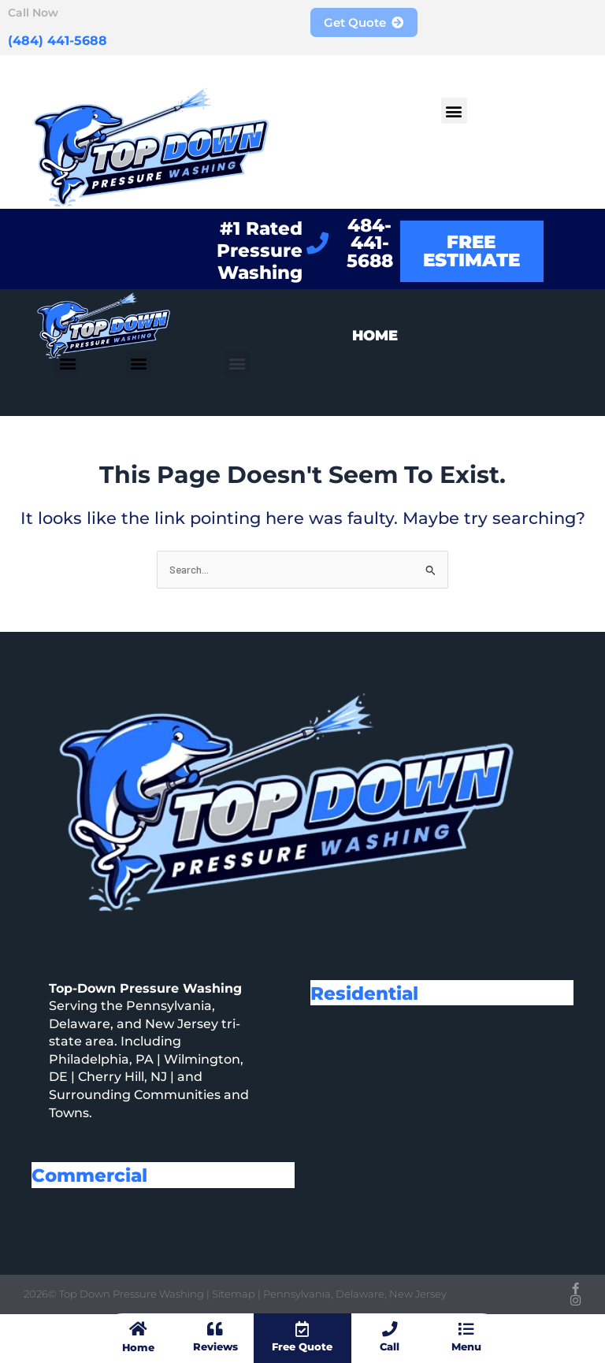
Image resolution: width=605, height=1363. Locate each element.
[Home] (138, 1330)
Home (138, 1347)
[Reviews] (215, 1330)
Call (389, 1347)
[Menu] (466, 1330)
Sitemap (235, 1293)
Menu (466, 1347)
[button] (454, 111)
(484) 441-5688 (50, 39)
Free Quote (302, 1347)
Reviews (215, 1347)
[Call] (390, 1330)
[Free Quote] (302, 1330)
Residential (369, 993)
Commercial (95, 1175)
